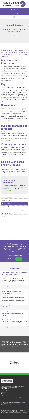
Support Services (6, 203)
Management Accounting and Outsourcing (12, 210)
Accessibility (19, 397)
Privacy (8, 400)
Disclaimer (3, 400)
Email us (10, 259)
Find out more (5, 286)
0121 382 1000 (6, 13)
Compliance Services (7, 200)
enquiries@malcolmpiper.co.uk (19, 13)
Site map (13, 397)
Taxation (4, 216)
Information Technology (8, 206)
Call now (18, 259)
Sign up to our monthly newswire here (14, 344)
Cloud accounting (6, 197)
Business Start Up (6, 213)
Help (12, 400)
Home (2, 397)
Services (14, 35)
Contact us (7, 397)
